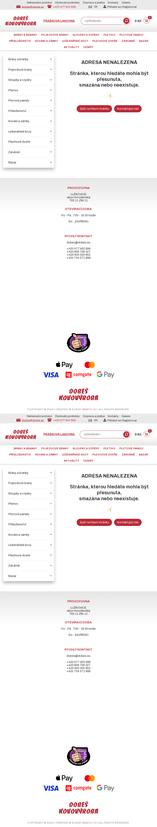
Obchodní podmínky (67, 2)
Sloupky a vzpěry (86, 34)
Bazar (143, 41)
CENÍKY (88, 47)
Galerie (126, 2)
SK (96, 6)
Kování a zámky (46, 41)
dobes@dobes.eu (33, 6)
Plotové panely (131, 34)
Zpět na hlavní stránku (94, 108)
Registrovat (129, 7)
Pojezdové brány (54, 34)
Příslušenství (20, 41)
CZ (90, 6)
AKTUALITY (71, 47)
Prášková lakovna (59, 20)
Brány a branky (25, 34)
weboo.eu (89, 409)
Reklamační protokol (39, 2)
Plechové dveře (105, 41)
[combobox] (101, 21)
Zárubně (128, 41)
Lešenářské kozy (75, 41)
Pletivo (109, 34)
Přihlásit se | (112, 7)
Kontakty (113, 2)
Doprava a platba (94, 2)
